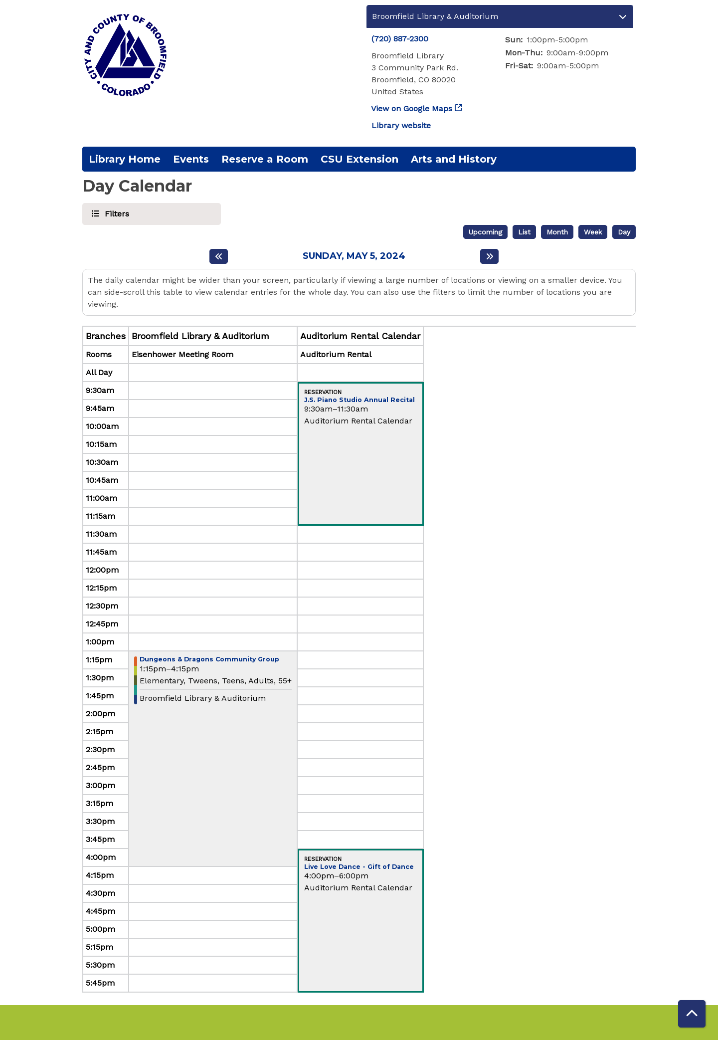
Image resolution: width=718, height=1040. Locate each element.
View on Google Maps (411, 108)
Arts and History (454, 159)
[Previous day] (218, 256)
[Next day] (489, 256)
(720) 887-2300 (399, 38)
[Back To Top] (692, 1014)
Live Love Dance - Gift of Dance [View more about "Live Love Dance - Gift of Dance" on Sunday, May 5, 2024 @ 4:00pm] (359, 867)
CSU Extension (359, 159)
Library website (401, 125)
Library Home (125, 159)
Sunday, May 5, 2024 (354, 256)
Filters (115, 213)
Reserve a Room (264, 159)
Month (557, 232)
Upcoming (485, 232)
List (524, 232)
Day (624, 232)
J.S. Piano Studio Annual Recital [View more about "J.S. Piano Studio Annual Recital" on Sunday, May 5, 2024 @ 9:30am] (359, 400)
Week (593, 232)
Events (191, 159)
